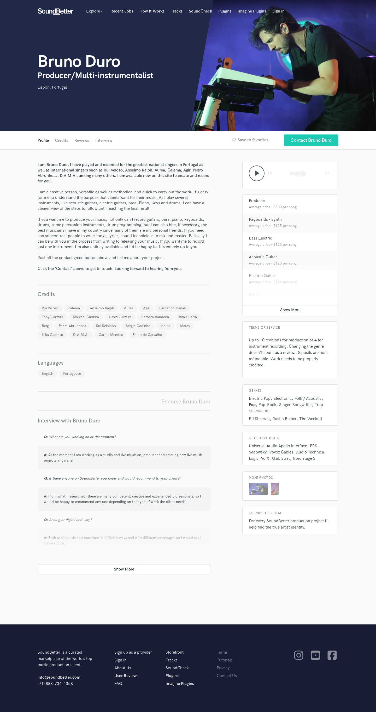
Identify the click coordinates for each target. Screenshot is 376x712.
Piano (254, 294)
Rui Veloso (50, 308)
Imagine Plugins (252, 11)
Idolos (165, 326)
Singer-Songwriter (295, 404)
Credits (61, 140)
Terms (222, 652)
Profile (43, 140)
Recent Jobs (121, 11)
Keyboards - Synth (265, 219)
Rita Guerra (188, 317)
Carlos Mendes (111, 335)
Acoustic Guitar (263, 257)
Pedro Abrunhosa (72, 326)
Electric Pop (260, 398)
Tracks (177, 11)
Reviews (81, 140)
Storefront (175, 652)
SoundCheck (200, 11)
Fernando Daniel (172, 308)
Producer (257, 200)
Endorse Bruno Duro (185, 401)
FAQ (118, 683)
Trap (319, 404)
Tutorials (225, 660)
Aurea (128, 308)
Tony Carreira (52, 317)
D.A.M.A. (81, 335)
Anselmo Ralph (102, 308)
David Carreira (120, 317)
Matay (185, 326)
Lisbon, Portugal (52, 87)
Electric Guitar (262, 275)
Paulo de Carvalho (147, 335)
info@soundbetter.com (59, 677)
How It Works (151, 11)
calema (74, 308)
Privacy (223, 668)
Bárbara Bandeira (155, 317)
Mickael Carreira (86, 317)
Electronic (282, 398)
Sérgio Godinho (138, 326)
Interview (103, 140)
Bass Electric (260, 238)
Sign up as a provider (133, 652)
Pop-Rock (267, 404)
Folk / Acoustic (308, 398)
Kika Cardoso (52, 335)
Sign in (278, 11)
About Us (122, 668)
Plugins (224, 11)
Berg (45, 326)
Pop (252, 404)
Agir (146, 308)
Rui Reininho (106, 326)
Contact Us (227, 675)
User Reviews (126, 675)
